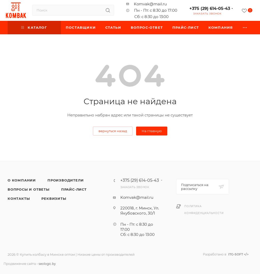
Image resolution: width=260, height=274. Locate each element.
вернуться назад (113, 131)
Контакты (19, 198)
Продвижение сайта (20, 264)
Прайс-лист (74, 189)
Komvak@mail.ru (150, 4)
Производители (65, 180)
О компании (22, 180)
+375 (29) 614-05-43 (209, 8)
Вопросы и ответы (29, 189)
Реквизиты (53, 198)
